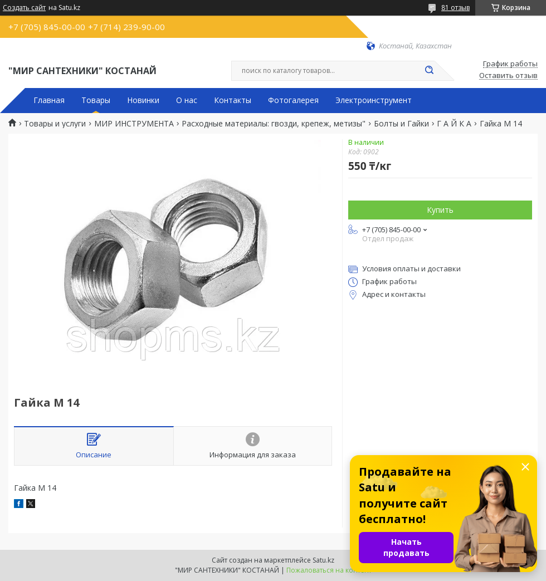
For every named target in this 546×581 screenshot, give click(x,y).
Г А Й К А (454, 124)
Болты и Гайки (401, 124)
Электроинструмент (373, 100)
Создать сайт (24, 8)
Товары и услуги (55, 124)
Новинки (143, 100)
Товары (95, 100)
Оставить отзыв (508, 76)
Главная (49, 100)
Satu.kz (323, 560)
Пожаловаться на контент (329, 570)
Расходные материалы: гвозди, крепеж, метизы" (273, 124)
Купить (440, 209)
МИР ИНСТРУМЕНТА (134, 124)
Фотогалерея (293, 100)
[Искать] (429, 71)
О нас (186, 100)
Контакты (232, 100)
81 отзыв (455, 7)
